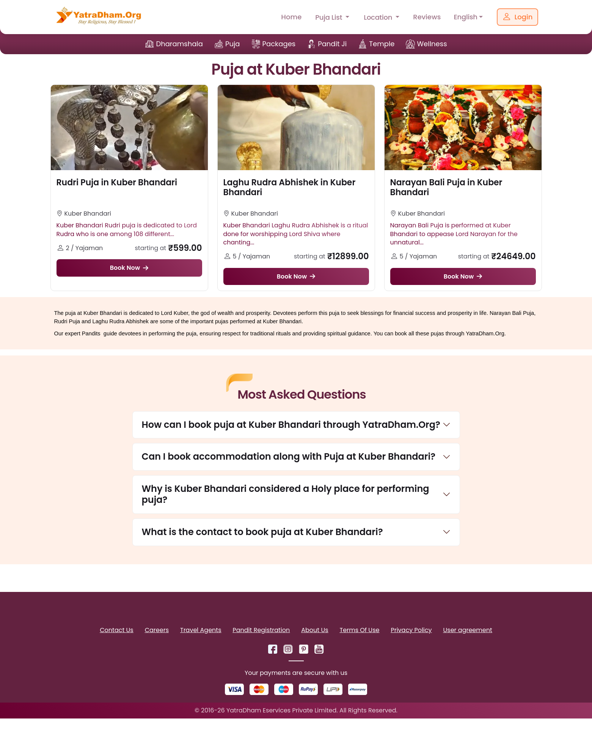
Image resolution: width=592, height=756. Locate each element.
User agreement (467, 631)
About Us (314, 631)
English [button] (465, 17)
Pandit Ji (332, 44)
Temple (381, 44)
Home (291, 17)
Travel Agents (200, 631)
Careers (157, 631)
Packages (279, 44)
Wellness (432, 44)
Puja (232, 44)
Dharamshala (179, 44)
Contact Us (116, 631)
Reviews (427, 17)
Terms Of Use (360, 631)
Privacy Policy (411, 631)
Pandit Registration (261, 631)
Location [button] (379, 17)
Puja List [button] (329, 17)
